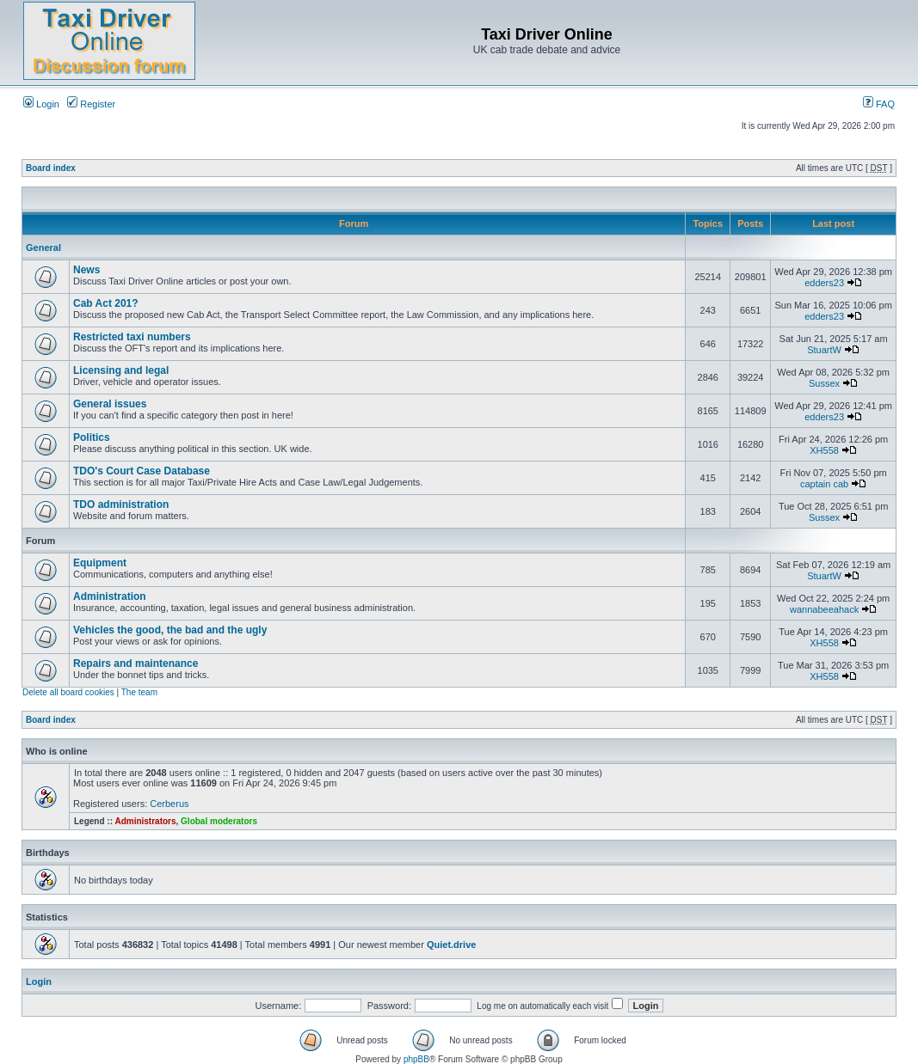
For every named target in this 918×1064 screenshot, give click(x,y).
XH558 (824, 450)
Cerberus (169, 803)
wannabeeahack (824, 609)
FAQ (879, 104)
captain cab (824, 484)
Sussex (824, 383)
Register (91, 104)
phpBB (416, 1059)
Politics (91, 437)
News (86, 270)
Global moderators (219, 821)
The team (139, 692)
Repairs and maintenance (135, 663)
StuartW (824, 350)
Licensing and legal (121, 370)
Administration (109, 596)
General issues (109, 404)
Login (41, 104)
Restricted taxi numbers (132, 337)
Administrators (145, 821)
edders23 (824, 283)
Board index (51, 168)
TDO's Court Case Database (141, 471)
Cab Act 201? (106, 303)
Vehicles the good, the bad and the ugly (170, 630)
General (43, 247)
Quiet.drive (451, 944)
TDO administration (121, 504)
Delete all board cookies (68, 692)
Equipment (99, 563)
